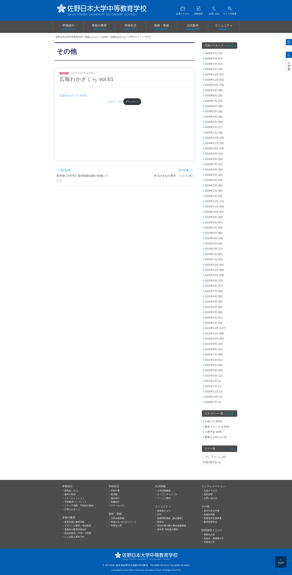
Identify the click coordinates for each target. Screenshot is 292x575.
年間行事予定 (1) (212, 462)
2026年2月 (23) (214, 63)
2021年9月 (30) (214, 343)
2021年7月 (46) (214, 354)
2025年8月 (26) (214, 95)
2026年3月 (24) (214, 58)
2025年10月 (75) (214, 84)
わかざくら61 (115, 101)
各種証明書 (209, 514)
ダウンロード (132, 101)
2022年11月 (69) (214, 269)
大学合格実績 (117, 518)
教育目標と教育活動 (74, 522)
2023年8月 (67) (214, 222)
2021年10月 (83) (214, 338)
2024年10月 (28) (214, 148)
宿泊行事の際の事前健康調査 (171, 525)
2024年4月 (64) (214, 180)
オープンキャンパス (167, 494)
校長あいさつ (71, 490)
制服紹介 (115, 502)
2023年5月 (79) (214, 238)
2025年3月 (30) (214, 121)
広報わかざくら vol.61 (73, 95)
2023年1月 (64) (214, 259)
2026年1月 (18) (214, 69)
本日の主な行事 (211, 510)
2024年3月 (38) (214, 185)
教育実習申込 (210, 522)
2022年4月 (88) (214, 306)
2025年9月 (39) (214, 90)
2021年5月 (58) (214, 365)
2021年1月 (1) (213, 386)
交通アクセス (210, 490)
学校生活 (130, 27)
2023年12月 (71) (214, 201)
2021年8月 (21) (214, 349)
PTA (159, 514)
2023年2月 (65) (214, 254)
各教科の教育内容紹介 (75, 529)
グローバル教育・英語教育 (77, 525)
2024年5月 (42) (214, 174)
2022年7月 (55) (214, 291)
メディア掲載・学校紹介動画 (78, 505)
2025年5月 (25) (214, 111)
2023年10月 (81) (214, 211)
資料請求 (208, 494)
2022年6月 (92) (214, 296)
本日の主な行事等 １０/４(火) (173, 175)
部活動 (114, 494)
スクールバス (117, 505)
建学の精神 (70, 494)
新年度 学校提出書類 (167, 529)
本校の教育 (99, 27)
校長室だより (164, 510)
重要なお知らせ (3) (216, 437)
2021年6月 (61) (214, 359)
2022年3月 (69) (214, 312)
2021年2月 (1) (213, 380)
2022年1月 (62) (214, 322)
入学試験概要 (164, 490)
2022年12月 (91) (214, 264)
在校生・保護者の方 (214, 538)
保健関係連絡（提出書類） (170, 518)
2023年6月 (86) (214, 232)
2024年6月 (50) (214, 169)
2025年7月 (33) (214, 100)
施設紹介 (115, 498)
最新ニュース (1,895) (217, 426)
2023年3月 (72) (214, 248)
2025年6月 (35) (214, 106)
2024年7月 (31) (214, 164)
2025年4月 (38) (214, 116)
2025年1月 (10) (214, 132)
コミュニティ (223, 27)
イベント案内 (164, 498)
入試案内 (192, 27)
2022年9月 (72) (214, 280)
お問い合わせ (210, 498)
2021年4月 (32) (214, 370)
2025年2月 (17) (214, 127)
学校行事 (115, 490)
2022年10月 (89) (214, 275)
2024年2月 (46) (214, 190)
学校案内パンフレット (75, 502)
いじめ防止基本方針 (74, 537)
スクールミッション (74, 498)
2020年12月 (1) (214, 391)
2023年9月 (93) (214, 217)
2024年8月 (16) (214, 158)
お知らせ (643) (213, 421)
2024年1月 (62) (214, 196)
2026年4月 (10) (214, 53)
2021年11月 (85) (214, 333)
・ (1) (206, 456)
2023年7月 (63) (214, 227)
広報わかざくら (72, 509)
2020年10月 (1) (214, 396)
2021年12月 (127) (215, 327)
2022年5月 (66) (214, 301)
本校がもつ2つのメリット (124, 522)
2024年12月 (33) (214, 137)
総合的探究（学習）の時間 (77, 533)
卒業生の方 (209, 542)
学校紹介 (68, 27)
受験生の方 (209, 534)
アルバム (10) (218, 456)
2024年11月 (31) (214, 143)
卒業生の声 (116, 525)
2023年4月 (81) (214, 243)
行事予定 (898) (213, 431)
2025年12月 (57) (214, 74)
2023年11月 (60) (214, 206)
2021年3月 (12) (214, 375)
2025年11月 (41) (214, 79)
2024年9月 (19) (214, 153)
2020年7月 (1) (213, 402)
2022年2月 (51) (214, 317)
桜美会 (160, 522)
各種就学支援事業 (213, 518)
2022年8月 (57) (214, 285)
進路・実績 (161, 27)
